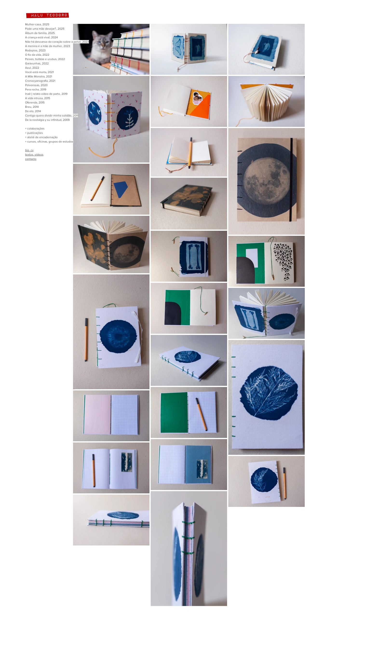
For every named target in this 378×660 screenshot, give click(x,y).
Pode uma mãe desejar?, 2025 (44, 28)
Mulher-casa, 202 (36, 24)
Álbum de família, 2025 (40, 33)
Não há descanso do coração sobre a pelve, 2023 (57, 41)
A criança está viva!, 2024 (41, 37)
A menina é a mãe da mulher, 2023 (47, 46)
